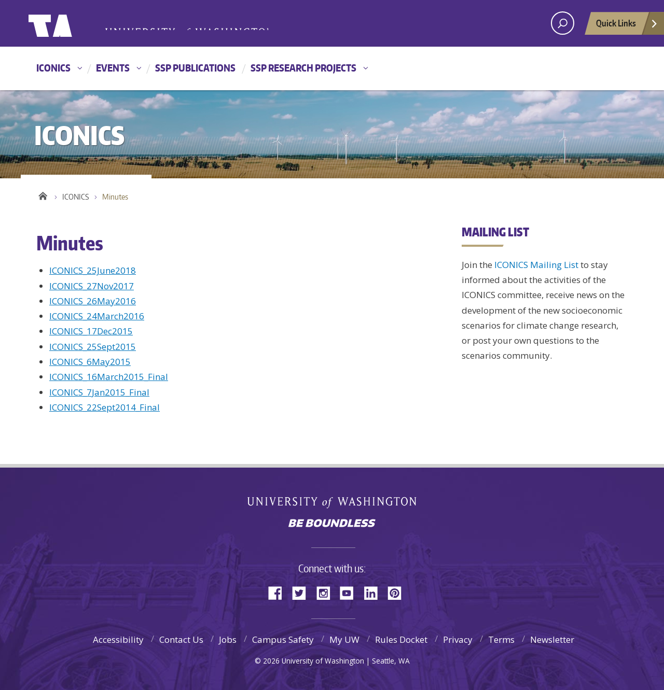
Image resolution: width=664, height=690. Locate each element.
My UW (344, 639)
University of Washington (71, 23)
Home (42, 194)
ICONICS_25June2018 (92, 270)
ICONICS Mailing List (536, 265)
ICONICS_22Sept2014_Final (104, 407)
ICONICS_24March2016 (96, 316)
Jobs (228, 639)
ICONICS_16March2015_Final (108, 377)
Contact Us (181, 639)
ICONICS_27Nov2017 (91, 286)
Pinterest (398, 592)
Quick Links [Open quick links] (627, 26)
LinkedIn (374, 592)
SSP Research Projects (303, 67)
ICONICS (53, 67)
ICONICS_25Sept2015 (92, 347)
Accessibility (118, 639)
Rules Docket (401, 639)
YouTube (351, 592)
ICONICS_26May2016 (92, 301)
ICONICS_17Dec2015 (91, 331)
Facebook (279, 592)
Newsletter (552, 639)
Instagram (327, 592)
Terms (501, 639)
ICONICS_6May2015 (90, 362)
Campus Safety (283, 639)
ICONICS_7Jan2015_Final (99, 392)
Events (113, 67)
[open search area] (562, 23)
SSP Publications (195, 67)
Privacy (458, 639)
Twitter (303, 592)
